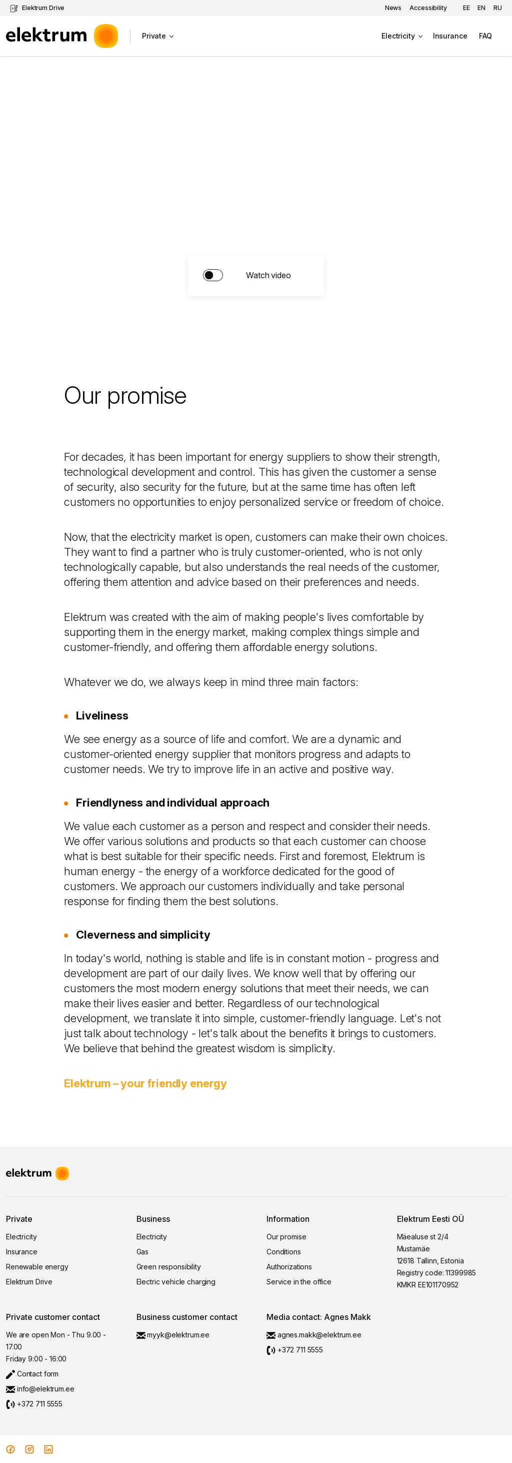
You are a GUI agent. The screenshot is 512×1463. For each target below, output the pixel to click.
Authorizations (289, 1266)
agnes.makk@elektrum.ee (314, 1334)
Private (154, 36)
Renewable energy (37, 1266)
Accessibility (428, 8)
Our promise (286, 1236)
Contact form (32, 1373)
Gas (142, 1251)
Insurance (450, 36)
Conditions (283, 1251)
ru (498, 8)
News (393, 8)
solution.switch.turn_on (256, 275)
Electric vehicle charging (176, 1281)
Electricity (398, 36)
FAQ (485, 36)
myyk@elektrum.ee (173, 1334)
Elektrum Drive (37, 8)
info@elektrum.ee (40, 1388)
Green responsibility (168, 1266)
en (482, 8)
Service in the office (299, 1281)
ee (466, 8)
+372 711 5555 (34, 1403)
